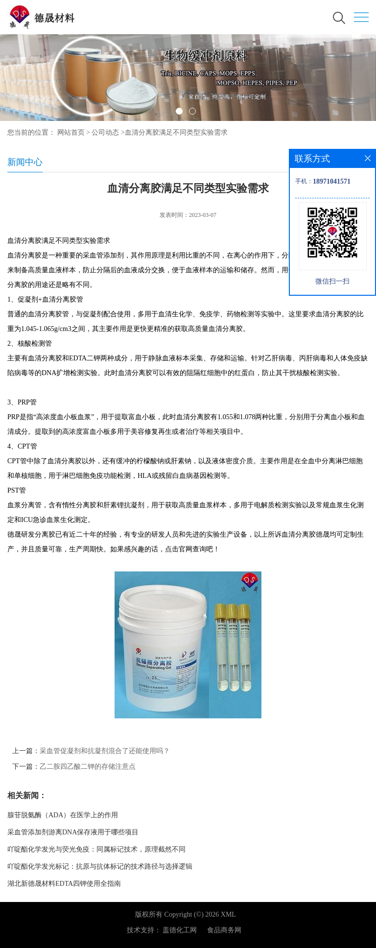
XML (228, 914)
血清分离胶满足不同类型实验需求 (176, 132)
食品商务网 (224, 930)
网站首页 (71, 132)
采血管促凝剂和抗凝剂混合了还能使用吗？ (105, 751)
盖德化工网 (180, 930)
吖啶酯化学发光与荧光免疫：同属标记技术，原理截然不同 (96, 849)
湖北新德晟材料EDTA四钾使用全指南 (64, 883)
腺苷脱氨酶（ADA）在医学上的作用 (62, 815)
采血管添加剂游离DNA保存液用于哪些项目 (73, 832)
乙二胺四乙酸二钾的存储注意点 (88, 766)
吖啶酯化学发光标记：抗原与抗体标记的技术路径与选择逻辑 (99, 866)
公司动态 (105, 132)
